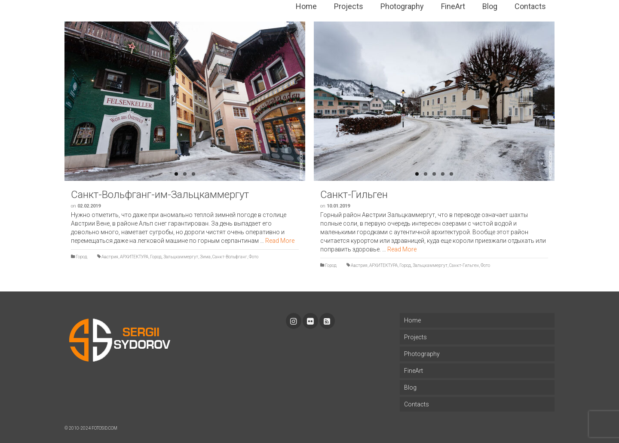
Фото (253, 256)
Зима (205, 256)
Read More (279, 240)
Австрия (109, 256)
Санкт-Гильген (464, 265)
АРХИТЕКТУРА (134, 256)
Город (81, 256)
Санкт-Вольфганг (229, 256)
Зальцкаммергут (180, 256)
